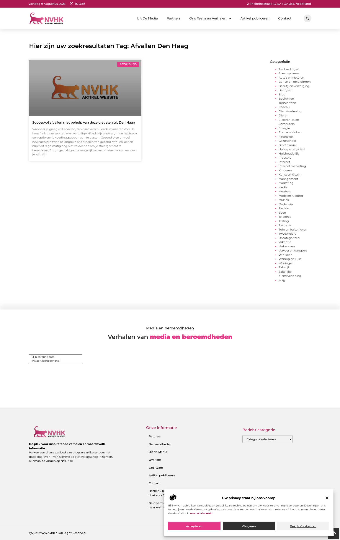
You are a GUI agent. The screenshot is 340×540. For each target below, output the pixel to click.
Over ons (155, 459)
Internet (284, 162)
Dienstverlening (290, 111)
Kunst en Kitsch (290, 174)
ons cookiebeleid (201, 513)
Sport (282, 212)
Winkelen (286, 254)
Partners (174, 18)
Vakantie (285, 242)
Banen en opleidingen (295, 81)
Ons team (156, 467)
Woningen (286, 263)
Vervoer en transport (293, 250)
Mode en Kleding (291, 195)
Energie (284, 128)
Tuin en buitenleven (293, 229)
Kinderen (285, 170)
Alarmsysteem (289, 73)
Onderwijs (286, 204)
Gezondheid (287, 140)
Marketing (286, 183)
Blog (282, 94)
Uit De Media (147, 18)
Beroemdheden (160, 444)
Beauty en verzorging (294, 86)
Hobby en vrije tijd (292, 149)
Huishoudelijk (289, 153)
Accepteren (194, 526)
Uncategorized (289, 238)
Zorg (282, 280)
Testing (284, 221)
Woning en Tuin (290, 259)
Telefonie (285, 216)
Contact (284, 18)
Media (283, 187)
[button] (327, 498)
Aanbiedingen (289, 69)
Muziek (284, 199)
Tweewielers (287, 233)
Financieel (286, 136)
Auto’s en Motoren (291, 77)
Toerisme (285, 225)
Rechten (285, 208)
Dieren (283, 115)
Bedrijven (286, 90)
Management (288, 179)
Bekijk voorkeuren (303, 526)
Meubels (285, 191)
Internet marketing (292, 166)
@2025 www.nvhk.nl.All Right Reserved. (57, 533)
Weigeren (249, 526)
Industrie (285, 157)
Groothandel (288, 145)
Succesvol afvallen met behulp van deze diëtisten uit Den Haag (83, 122)
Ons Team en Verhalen (210, 18)
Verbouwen (287, 246)
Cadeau (284, 107)
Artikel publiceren (255, 18)
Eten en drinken (290, 132)
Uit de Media (158, 452)
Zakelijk (284, 267)
